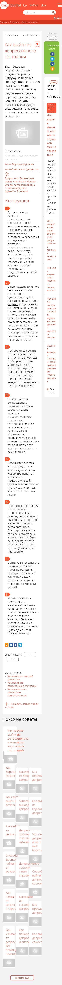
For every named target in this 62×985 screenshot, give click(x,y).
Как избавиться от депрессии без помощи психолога (13, 942)
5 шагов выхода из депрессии (26, 805)
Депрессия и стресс (30, 22)
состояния (15, 290)
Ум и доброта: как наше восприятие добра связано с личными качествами (51, 240)
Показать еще (22, 977)
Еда (25, 5)
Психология (14, 22)
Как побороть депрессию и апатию (26, 936)
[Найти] (53, 12)
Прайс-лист (52, 36)
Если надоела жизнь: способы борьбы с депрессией (27, 740)
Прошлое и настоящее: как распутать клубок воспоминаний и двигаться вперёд (51, 318)
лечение (13, 268)
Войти (58, 18)
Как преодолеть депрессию (40, 908)
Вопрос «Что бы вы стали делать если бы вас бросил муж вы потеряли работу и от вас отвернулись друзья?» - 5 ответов (20, 185)
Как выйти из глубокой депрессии (39, 807)
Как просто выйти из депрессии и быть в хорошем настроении (40, 740)
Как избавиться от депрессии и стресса (13, 901)
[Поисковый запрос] (39, 12)
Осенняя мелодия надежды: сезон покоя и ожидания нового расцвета (51, 363)
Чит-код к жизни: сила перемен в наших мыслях (51, 279)
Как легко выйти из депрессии (13, 801)
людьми (18, 336)
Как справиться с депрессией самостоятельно (17, 692)
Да (30, 654)
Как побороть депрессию (19, 164)
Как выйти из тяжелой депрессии (20, 678)
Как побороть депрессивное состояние (22, 684)
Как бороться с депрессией (14, 772)
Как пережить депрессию (40, 776)
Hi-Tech (34, 5)
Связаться (52, 39)
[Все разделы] (60, 5)
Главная (3, 22)
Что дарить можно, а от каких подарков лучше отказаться (51, 135)
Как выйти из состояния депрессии (26, 903)
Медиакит (52, 33)
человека (13, 261)
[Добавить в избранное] (37, 44)
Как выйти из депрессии (13, 830)
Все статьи (51, 391)
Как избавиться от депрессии (21, 169)
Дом (43, 5)
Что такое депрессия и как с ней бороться (39, 842)
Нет (12, 659)
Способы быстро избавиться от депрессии (13, 863)
